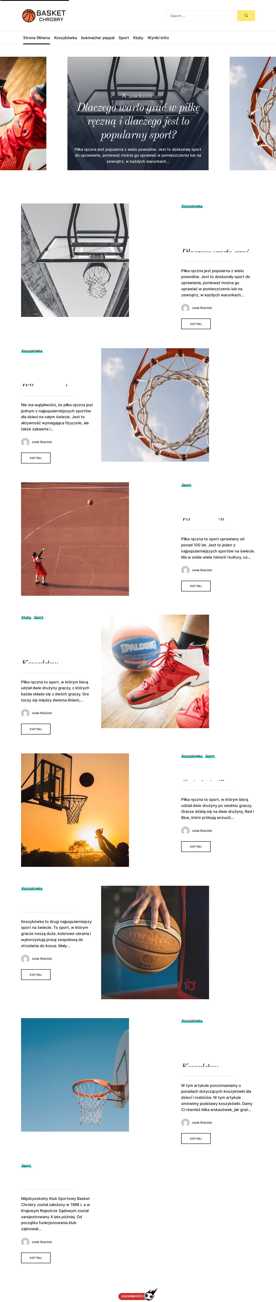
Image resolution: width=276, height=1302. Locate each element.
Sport (124, 38)
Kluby (138, 38)
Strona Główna (36, 38)
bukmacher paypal (97, 38)
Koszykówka (65, 38)
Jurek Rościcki (202, 321)
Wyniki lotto (158, 38)
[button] (252, 113)
